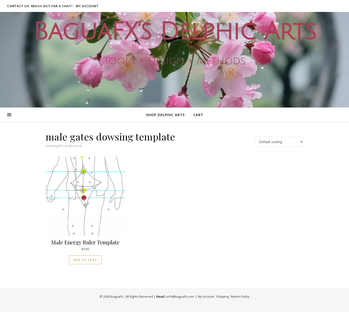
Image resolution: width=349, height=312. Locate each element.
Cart (198, 114)
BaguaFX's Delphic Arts (174, 32)
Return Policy (240, 296)
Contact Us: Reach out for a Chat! (39, 6)
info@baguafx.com (180, 296)
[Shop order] (279, 142)
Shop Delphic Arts (165, 114)
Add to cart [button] (85, 260)
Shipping (222, 296)
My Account (87, 6)
